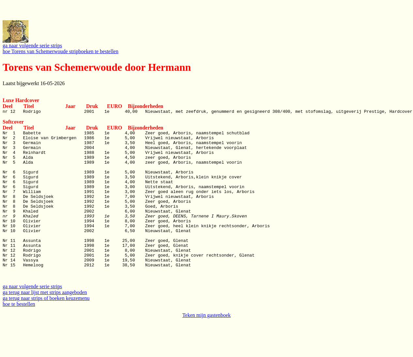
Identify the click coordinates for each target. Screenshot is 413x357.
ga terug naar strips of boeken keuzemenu (46, 328)
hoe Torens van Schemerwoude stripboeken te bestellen (60, 51)
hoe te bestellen (19, 334)
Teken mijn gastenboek (206, 345)
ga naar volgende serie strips (32, 45)
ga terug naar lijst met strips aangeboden (45, 322)
